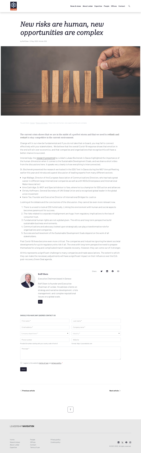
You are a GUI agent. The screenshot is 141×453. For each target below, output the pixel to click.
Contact (122, 6)
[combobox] (44, 333)
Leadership (22, 426)
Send (23, 369)
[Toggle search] (129, 6)
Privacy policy (55, 439)
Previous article (27, 391)
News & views (75, 6)
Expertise (98, 6)
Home (32, 123)
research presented (45, 158)
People (106, 6)
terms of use (43, 363)
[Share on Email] (118, 271)
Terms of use (35, 447)
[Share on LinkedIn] (107, 271)
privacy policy (56, 363)
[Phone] (44, 340)
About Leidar (88, 6)
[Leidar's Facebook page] (126, 442)
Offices (114, 6)
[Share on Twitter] (101, 271)
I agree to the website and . (43, 363)
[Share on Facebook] (112, 271)
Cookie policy (55, 442)
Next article (115, 391)
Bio (40, 302)
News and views (41, 123)
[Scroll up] (70, 409)
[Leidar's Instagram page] (130, 442)
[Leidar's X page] (122, 442)
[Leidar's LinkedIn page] (118, 442)
